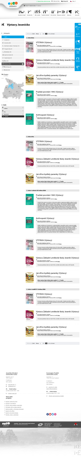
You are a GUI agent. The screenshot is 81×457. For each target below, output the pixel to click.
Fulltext (4, 108)
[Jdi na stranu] (40, 34)
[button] (13, 116)
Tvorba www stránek (75, 424)
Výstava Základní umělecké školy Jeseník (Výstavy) (57, 60)
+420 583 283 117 (12, 384)
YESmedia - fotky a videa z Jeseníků (13, 407)
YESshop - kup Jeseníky (11, 403)
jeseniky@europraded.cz (51, 388)
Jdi (46, 33)
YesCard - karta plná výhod (11, 401)
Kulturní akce (33, 5)
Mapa (60, 46)
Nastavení (5, 114)
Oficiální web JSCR (12, 393)
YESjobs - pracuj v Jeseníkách (12, 414)
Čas (4, 111)
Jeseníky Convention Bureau (12, 413)
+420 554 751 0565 (52, 387)
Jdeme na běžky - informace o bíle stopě (14, 409)
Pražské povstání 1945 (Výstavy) (49, 91)
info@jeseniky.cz (11, 386)
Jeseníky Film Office (10, 411)
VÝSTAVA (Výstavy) (44, 42)
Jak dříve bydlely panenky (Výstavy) (51, 75)
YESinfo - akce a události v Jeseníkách (14, 405)
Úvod (13, 4)
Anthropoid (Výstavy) (45, 115)
